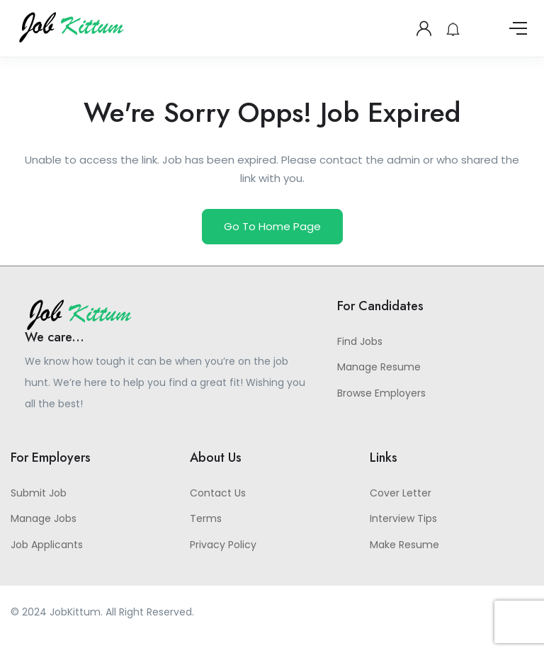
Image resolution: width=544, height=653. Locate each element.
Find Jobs (359, 341)
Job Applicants (47, 545)
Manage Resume (379, 367)
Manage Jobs (43, 518)
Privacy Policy (223, 545)
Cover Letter (400, 493)
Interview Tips (403, 518)
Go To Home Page (272, 226)
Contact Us (218, 493)
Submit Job (39, 493)
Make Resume (404, 545)
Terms (206, 518)
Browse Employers (381, 393)
